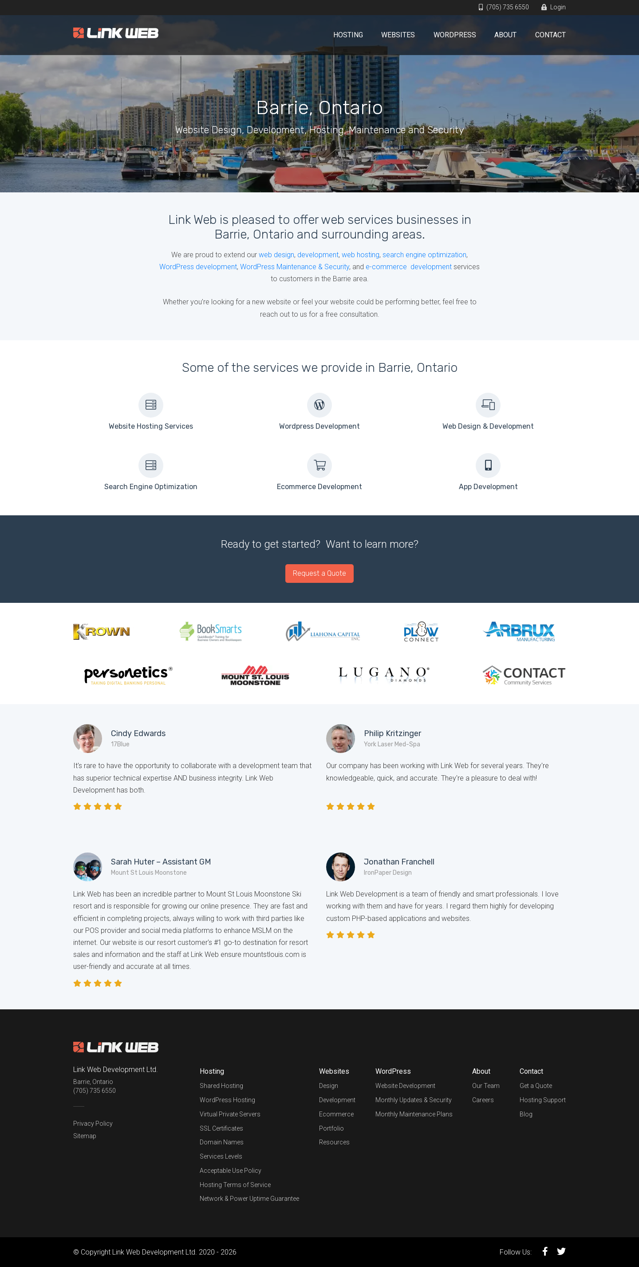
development (318, 255)
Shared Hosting (221, 1085)
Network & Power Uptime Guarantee (249, 1198)
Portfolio (331, 1128)
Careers (483, 1100)
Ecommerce (336, 1114)
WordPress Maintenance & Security (294, 267)
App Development (488, 486)
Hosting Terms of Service (235, 1184)
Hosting (348, 35)
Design (328, 1085)
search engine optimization (424, 255)
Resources (334, 1142)
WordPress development (198, 267)
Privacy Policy (93, 1123)
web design (276, 255)
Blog (526, 1114)
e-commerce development (409, 267)
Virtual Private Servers (230, 1114)
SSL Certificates (221, 1128)
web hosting (360, 255)
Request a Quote (319, 573)
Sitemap (84, 1136)
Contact (550, 35)
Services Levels (221, 1156)
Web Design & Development (488, 426)
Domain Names (222, 1142)
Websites (398, 35)
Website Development (405, 1085)
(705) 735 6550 (504, 7)
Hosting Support (543, 1100)
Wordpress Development (319, 426)
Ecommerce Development (319, 486)
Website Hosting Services (151, 426)
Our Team (486, 1085)
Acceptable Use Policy (230, 1170)
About (505, 35)
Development (337, 1100)
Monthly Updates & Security (413, 1100)
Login (553, 7)
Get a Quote (536, 1085)
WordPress (455, 35)
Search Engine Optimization (150, 486)
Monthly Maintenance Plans (414, 1114)
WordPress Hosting (227, 1100)
